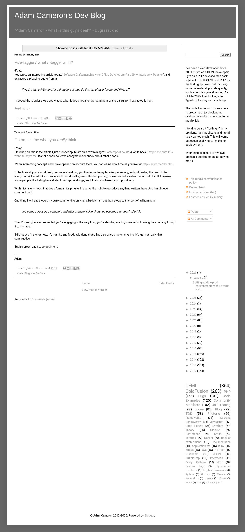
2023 (193, 309)
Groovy (205, 474)
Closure (215, 430)
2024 (193, 303)
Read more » (22, 108)
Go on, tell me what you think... (46, 140)
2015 (193, 354)
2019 (193, 331)
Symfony (218, 426)
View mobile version (95, 290)
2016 (193, 348)
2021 (193, 320)
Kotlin (217, 434)
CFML (27, 123)
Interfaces (216, 458)
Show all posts (122, 48)
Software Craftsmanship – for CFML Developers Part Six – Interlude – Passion (113, 74)
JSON (217, 454)
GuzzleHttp (193, 458)
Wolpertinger (212, 482)
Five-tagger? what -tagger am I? (43, 62)
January (198, 277)
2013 (193, 365)
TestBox (191, 438)
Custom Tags (195, 466)
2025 (193, 297)
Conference (193, 434)
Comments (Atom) (43, 299)
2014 (193, 359)
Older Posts (166, 283)
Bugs (202, 396)
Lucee (199, 409)
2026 (193, 272)
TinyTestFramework (214, 470)
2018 (193, 337)
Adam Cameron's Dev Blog (59, 15)
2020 (193, 326)
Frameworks (193, 417)
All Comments (198, 218)
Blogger (149, 515)
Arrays (190, 450)
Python (190, 474)
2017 (193, 343)
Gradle (189, 482)
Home (86, 283)
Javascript (216, 422)
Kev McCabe (39, 123)
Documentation (221, 442)
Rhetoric (213, 414)
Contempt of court (116, 152)
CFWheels (192, 454)
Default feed (197, 187)
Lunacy (209, 478)
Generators (192, 478)
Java (204, 450)
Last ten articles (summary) (206, 197)
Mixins (222, 478)
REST (220, 462)
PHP (227, 392)
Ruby (221, 446)
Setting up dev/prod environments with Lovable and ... (211, 286)
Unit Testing (221, 405)
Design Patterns (196, 462)
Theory (190, 430)
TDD (189, 414)
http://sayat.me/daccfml (158, 164)
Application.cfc (201, 446)
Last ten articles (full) (202, 192)
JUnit (199, 482)
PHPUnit (219, 450)
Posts (193, 211)
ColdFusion (197, 391)
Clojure (221, 474)
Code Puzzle (194, 426)
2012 (193, 371)
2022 (193, 314)
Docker (208, 438)
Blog (27, 273)
